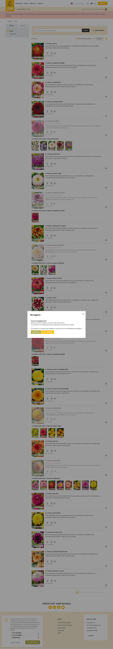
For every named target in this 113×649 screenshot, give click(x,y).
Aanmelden (36, 332)
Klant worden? (49, 332)
